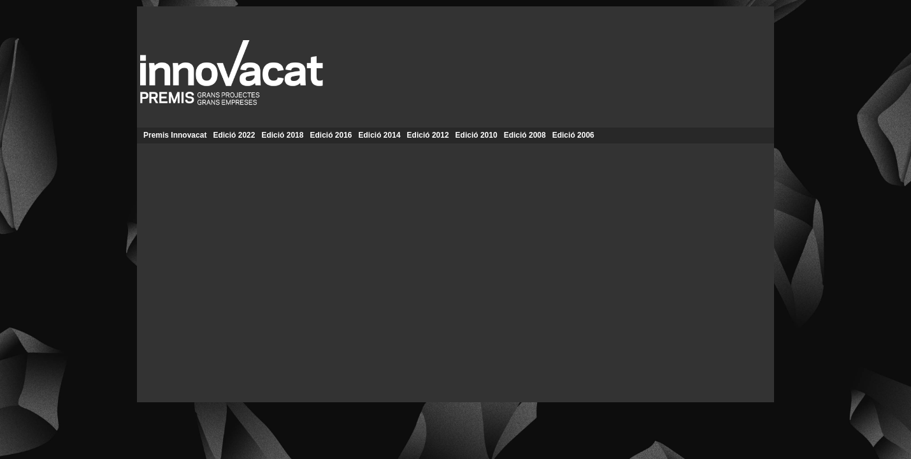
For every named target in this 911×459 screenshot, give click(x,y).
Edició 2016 (331, 135)
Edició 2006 (573, 135)
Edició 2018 (282, 135)
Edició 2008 (525, 135)
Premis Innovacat (174, 135)
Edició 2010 (477, 135)
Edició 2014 (380, 135)
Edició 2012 (428, 135)
